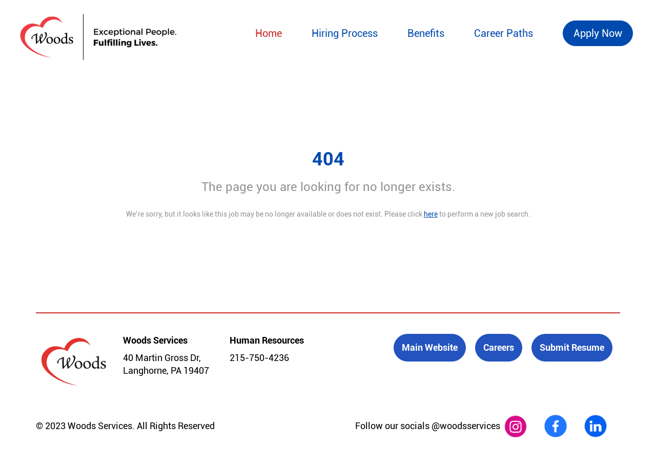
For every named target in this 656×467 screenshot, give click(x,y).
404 (328, 159)
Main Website (430, 347)
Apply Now (597, 33)
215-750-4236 (259, 357)
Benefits (425, 33)
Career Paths (503, 33)
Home (268, 33)
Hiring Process (345, 33)
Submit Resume (572, 347)
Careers (498, 347)
